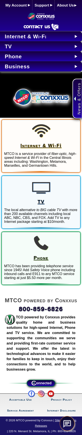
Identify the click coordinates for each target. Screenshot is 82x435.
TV (41, 201)
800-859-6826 (41, 309)
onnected (41, 383)
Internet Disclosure (61, 410)
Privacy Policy (61, 399)
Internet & (41, 145)
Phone (41, 257)
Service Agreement (20, 410)
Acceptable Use (20, 399)
